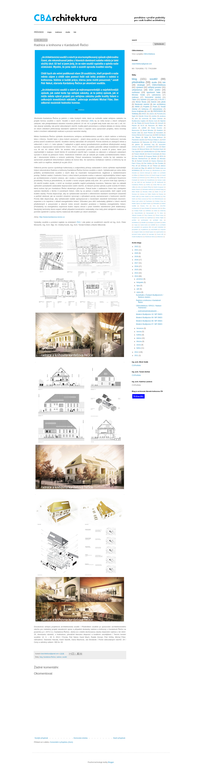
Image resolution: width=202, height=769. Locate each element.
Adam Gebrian (157, 118)
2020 (137, 253)
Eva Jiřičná (150, 177)
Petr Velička (148, 163)
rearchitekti (154, 229)
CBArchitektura (149, 54)
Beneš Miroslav (148, 130)
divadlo (143, 222)
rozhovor (136, 92)
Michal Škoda (141, 102)
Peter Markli (145, 196)
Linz (148, 111)
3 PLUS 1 (162, 99)
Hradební (160, 130)
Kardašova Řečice (49, 657)
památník (137, 227)
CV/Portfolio (136, 365)
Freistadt (134, 180)
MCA (161, 156)
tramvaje (151, 234)
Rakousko (146, 142)
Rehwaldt (156, 203)
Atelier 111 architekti (159, 173)
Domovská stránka (81, 738)
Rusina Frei (144, 206)
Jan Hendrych (147, 182)
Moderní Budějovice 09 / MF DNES (149, 318)
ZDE (91, 121)
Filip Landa (160, 177)
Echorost (142, 177)
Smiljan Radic (138, 210)
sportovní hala (153, 92)
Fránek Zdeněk (139, 154)
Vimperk (134, 217)
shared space (149, 232)
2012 (137, 352)
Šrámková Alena (150, 236)
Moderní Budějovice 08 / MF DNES (149, 321)
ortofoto (154, 116)
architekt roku (157, 220)
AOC (157, 147)
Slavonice (151, 125)
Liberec (151, 114)
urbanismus (137, 90)
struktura (163, 116)
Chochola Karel (158, 149)
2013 (137, 276)
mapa (49, 32)
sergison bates (138, 232)
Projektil (146, 107)
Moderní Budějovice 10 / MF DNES (149, 314)
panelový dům (147, 227)
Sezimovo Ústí (156, 208)
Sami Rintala (145, 208)
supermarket (159, 232)
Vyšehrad (150, 217)
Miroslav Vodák (138, 95)
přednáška (138, 82)
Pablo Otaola (152, 194)
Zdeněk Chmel (143, 116)
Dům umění (154, 90)
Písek (155, 107)
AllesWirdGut (156, 170)
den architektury (159, 104)
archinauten (144, 220)
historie (154, 102)
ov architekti (162, 225)
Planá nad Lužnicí (137, 201)
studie (68, 32)
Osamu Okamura (157, 161)
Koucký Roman (149, 123)
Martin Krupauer (158, 187)
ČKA (78, 222)
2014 (137, 273)
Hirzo (164, 154)
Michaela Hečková (147, 189)
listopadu (140, 282)
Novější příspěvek (41, 738)
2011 (137, 355)
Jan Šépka (138, 123)
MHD (157, 135)
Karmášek (159, 133)
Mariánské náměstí (142, 104)
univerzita (145, 118)
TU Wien (160, 213)
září (138, 289)
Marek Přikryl (147, 187)
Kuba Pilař (156, 184)
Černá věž (160, 234)
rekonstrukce (157, 109)
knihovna (145, 109)
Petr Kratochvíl (155, 196)
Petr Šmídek (159, 163)
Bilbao (136, 175)
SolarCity (163, 210)
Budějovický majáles (139, 121)
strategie (141, 85)
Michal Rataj (159, 189)
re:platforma (144, 229)
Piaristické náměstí (138, 140)
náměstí (143, 99)
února (138, 345)
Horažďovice (151, 180)
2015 (137, 270)
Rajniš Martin (147, 203)
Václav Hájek (159, 217)
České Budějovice (137, 236)
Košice (148, 184)
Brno (147, 175)
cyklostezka (156, 95)
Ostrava (142, 194)
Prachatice (149, 201)
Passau (161, 194)
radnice (59, 657)
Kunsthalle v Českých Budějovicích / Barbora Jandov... (149, 296)
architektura (135, 222)
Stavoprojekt (150, 213)
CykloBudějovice (149, 151)
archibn (134, 220)
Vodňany (135, 114)
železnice (160, 236)
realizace (58, 32)
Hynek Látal (136, 133)
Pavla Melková (157, 137)
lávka (164, 222)
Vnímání (141, 217)
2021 (137, 250)
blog (41, 657)
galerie (137, 144)
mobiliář (153, 225)
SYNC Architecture (159, 142)
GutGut (142, 180)
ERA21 (144, 114)
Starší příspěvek (119, 738)
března (139, 341)
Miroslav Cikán (147, 191)
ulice (136, 118)
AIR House (146, 170)
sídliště (144, 128)
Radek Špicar (136, 203)
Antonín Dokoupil (145, 173)
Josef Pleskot (148, 133)
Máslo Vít (158, 191)
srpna (138, 292)
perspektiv (135, 229)
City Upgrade (136, 151)
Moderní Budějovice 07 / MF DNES (149, 324)
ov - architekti (147, 147)
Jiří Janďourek (158, 182)
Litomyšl (160, 123)
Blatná (142, 175)
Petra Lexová (142, 199)
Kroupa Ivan (148, 135)
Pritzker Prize (159, 201)
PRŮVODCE (39, 32)
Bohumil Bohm (145, 149)
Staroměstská (138, 213)
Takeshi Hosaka (137, 215)
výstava (139, 87)
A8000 (137, 107)
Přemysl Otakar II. (153, 140)
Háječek (163, 121)
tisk (75, 32)
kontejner (151, 222)
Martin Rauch (136, 189)
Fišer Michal (161, 151)
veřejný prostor (154, 87)
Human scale (161, 180)
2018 (137, 260)
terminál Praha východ (139, 234)
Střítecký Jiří (145, 166)
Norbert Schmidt (142, 161)
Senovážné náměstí (153, 97)
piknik (163, 102)
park (152, 99)
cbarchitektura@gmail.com (50, 653)
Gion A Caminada (153, 154)
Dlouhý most (153, 121)
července (140, 328)
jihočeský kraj (149, 144)
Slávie (161, 125)
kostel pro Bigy (139, 168)
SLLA (142, 125)
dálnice (163, 166)
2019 (137, 257)
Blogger (111, 762)
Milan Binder (136, 191)
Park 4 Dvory (136, 163)
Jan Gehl (137, 182)
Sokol (155, 210)
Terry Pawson (148, 215)
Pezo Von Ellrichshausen (155, 199)
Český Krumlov (156, 128)
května (139, 335)
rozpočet (163, 229)
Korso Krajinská (138, 111)
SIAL (154, 206)
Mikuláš (153, 158)
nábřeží (149, 168)
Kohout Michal (137, 135)
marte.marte (144, 225)
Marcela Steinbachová (139, 158)
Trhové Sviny (159, 215)
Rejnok (134, 125)
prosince (139, 279)
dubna (139, 338)
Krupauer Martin (151, 156)
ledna (138, 348)
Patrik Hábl (135, 196)
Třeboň (155, 166)
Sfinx (164, 208)
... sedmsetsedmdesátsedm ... (147, 311)
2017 (137, 263)
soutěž (64, 657)
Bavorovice (135, 130)
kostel (158, 222)
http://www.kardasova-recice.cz (52, 217)
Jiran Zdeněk (138, 156)
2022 (137, 247)
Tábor (134, 99)
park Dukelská (158, 227)
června (139, 332)
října (138, 286)
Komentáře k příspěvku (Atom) (61, 742)
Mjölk (146, 137)
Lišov (139, 187)
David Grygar (156, 175)
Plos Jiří (134, 166)
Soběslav (148, 210)
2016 (137, 266)
